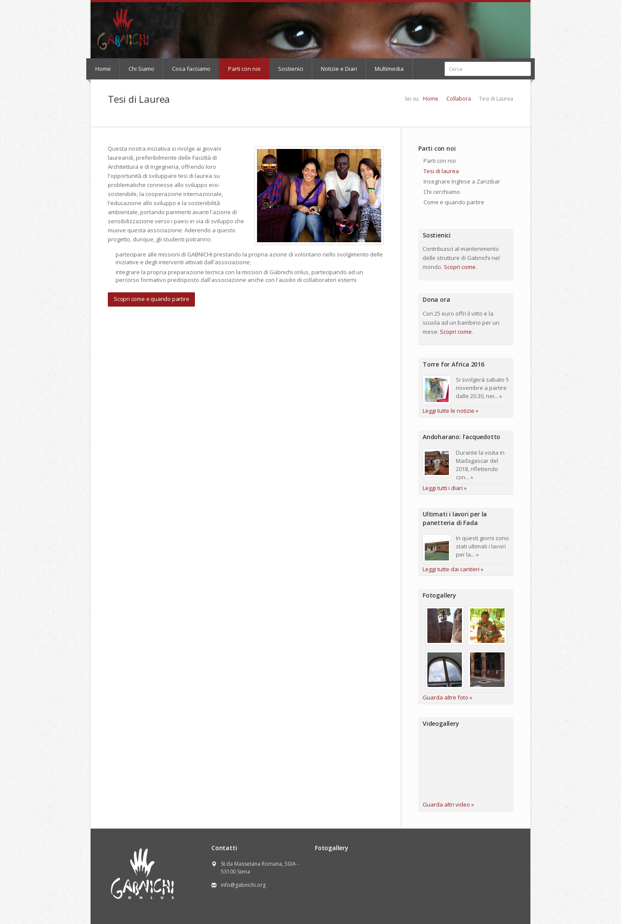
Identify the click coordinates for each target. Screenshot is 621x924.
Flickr (485, 9)
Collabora (458, 98)
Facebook (463, 9)
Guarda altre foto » (447, 697)
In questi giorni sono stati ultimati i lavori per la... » (482, 546)
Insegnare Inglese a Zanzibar (461, 181)
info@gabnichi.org (243, 885)
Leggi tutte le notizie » (450, 411)
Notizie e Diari (339, 69)
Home (103, 69)
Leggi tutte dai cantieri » (453, 569)
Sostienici (290, 69)
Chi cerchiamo (441, 192)
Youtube (473, 9)
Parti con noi (244, 69)
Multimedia (389, 69)
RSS (496, 9)
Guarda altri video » (448, 804)
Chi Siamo (141, 69)
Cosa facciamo (191, 69)
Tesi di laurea (441, 171)
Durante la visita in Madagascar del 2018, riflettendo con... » (480, 465)
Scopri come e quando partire (151, 299)
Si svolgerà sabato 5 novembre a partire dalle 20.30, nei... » (482, 388)
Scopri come (460, 267)
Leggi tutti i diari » (445, 488)
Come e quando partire (453, 202)
